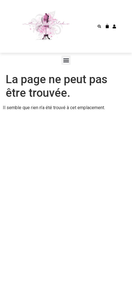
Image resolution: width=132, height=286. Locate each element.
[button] (99, 26)
